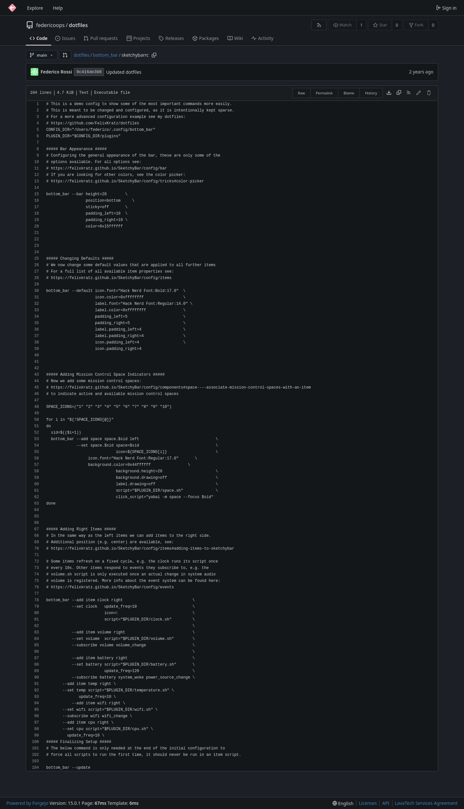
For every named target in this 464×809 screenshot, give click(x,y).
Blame (348, 93)
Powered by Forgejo (27, 803)
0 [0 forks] (433, 25)
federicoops (50, 25)
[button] (65, 55)
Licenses (368, 803)
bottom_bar (105, 55)
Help (58, 8)
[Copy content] (399, 93)
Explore (35, 8)
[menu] (343, 803)
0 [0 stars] (397, 25)
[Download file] (389, 93)
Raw (301, 93)
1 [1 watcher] (361, 25)
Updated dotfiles (123, 72)
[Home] (12, 8)
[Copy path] (154, 55)
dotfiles (78, 25)
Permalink (324, 93)
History (371, 93)
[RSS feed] (318, 25)
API (385, 803)
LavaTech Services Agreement (426, 803)
